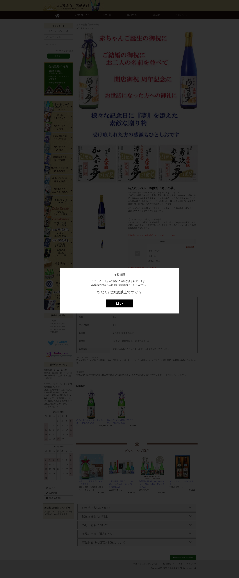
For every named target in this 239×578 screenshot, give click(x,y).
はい (119, 303)
